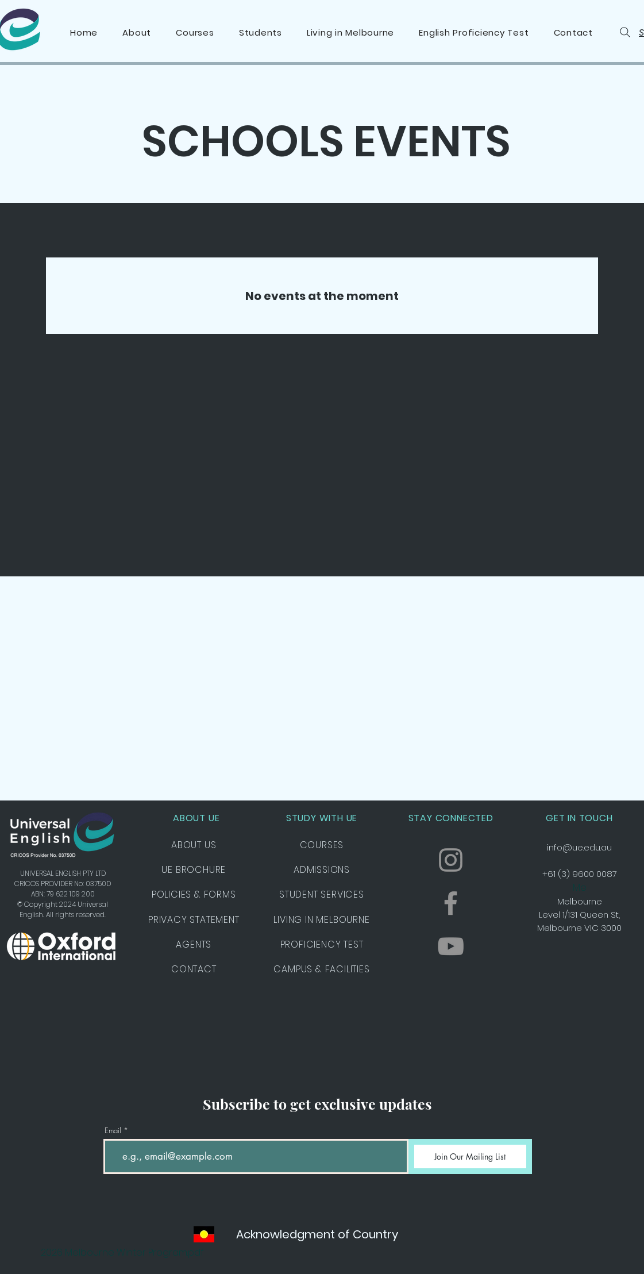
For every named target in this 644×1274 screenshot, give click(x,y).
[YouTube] (450, 946)
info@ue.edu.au (579, 847)
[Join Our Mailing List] (470, 1156)
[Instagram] (450, 860)
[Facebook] (450, 903)
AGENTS (193, 944)
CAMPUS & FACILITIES (321, 969)
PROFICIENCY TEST (322, 944)
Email (113, 1130)
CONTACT (194, 969)
